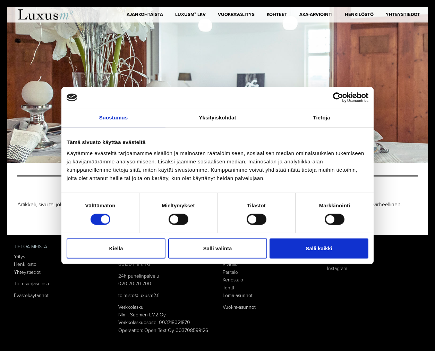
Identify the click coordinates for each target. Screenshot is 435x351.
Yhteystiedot (403, 14)
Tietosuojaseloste (32, 284)
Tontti (228, 288)
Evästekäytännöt (31, 295)
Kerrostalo (233, 280)
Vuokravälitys (236, 14)
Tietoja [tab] (321, 117)
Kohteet (277, 14)
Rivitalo (230, 264)
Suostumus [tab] (113, 117)
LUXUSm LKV (190, 14)
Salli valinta (217, 248)
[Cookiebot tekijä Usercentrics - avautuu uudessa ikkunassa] (338, 97)
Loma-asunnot (238, 295)
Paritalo (230, 272)
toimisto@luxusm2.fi (139, 295)
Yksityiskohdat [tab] (217, 117)
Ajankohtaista (145, 14)
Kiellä (116, 248)
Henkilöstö (359, 14)
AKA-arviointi (316, 14)
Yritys (19, 257)
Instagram (337, 268)
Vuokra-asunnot (239, 307)
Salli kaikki (319, 248)
